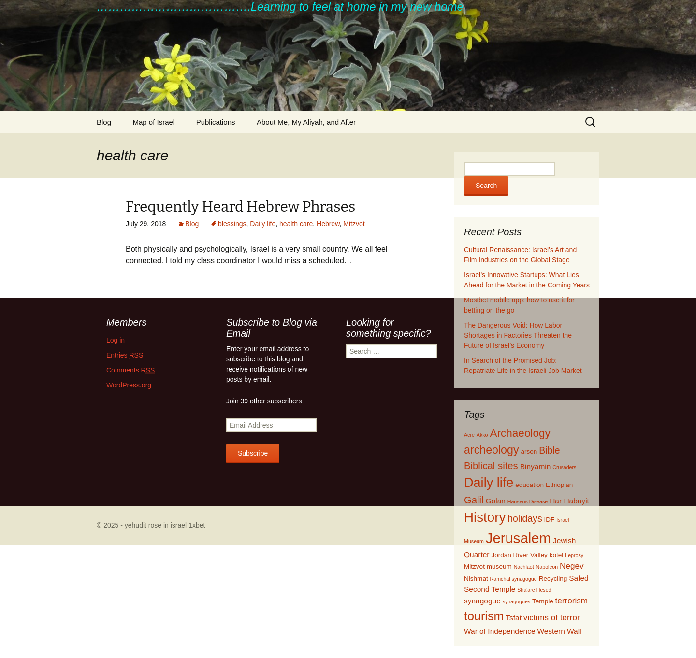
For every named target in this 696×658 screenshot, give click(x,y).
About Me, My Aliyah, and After (306, 122)
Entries (124, 355)
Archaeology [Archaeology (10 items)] (520, 433)
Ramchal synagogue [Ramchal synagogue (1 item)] (513, 579)
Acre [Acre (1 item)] (469, 435)
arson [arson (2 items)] (529, 451)
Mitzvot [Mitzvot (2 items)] (474, 566)
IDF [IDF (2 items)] (549, 519)
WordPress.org (128, 385)
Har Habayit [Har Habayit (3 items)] (569, 501)
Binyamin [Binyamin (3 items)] (535, 466)
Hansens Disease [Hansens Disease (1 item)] (528, 501)
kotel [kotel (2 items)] (557, 554)
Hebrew (328, 224)
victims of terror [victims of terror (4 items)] (551, 617)
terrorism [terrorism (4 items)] (571, 600)
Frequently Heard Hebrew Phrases (240, 206)
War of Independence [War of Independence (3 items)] (500, 631)
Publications (215, 122)
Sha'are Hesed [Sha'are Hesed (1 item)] (534, 590)
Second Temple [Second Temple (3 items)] (489, 589)
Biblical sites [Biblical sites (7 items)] (491, 465)
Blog (104, 122)
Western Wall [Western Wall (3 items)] (559, 631)
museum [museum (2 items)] (499, 566)
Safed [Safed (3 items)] (578, 578)
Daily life (263, 224)
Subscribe (253, 453)
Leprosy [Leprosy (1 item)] (574, 555)
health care (296, 224)
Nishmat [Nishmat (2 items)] (476, 578)
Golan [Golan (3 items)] (496, 501)
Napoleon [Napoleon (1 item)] (547, 567)
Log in (115, 340)
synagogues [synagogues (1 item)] (516, 601)
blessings (232, 224)
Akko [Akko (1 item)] (482, 435)
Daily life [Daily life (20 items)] (488, 482)
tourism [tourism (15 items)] (484, 616)
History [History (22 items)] (485, 517)
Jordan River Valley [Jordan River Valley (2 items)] (519, 554)
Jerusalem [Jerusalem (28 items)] (518, 538)
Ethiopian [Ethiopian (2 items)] (559, 484)
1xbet (196, 525)
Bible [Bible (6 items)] (549, 450)
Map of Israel (153, 122)
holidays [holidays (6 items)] (525, 518)
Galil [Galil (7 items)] (474, 500)
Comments (130, 370)
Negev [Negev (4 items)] (571, 566)
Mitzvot (353, 224)
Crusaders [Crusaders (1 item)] (564, 467)
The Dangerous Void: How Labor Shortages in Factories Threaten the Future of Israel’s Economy (518, 335)
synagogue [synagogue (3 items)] (482, 601)
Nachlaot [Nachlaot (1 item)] (524, 567)
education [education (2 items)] (529, 484)
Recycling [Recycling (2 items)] (553, 578)
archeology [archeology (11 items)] (491, 449)
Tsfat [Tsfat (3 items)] (514, 618)
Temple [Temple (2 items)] (542, 601)
